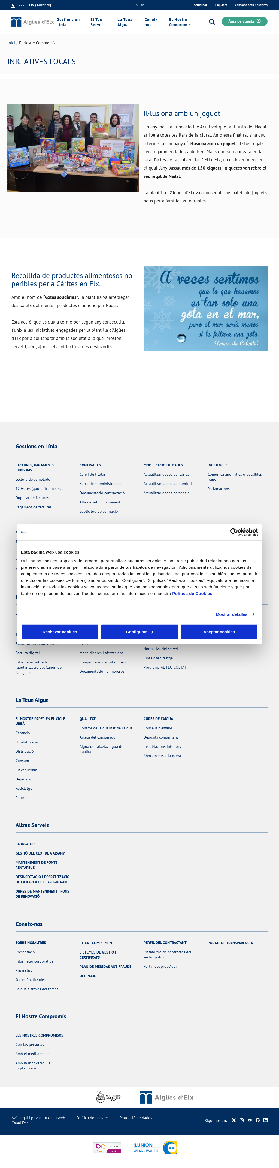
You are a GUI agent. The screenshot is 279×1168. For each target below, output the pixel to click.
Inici (11, 42)
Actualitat (200, 5)
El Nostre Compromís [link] (180, 22)
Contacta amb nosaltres (251, 5)
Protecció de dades (135, 1117)
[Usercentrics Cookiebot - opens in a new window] (234, 532)
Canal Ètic (20, 1123)
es (136, 5)
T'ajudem (221, 5)
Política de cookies (92, 1117)
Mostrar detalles (232, 614)
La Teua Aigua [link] (124, 22)
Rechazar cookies (60, 631)
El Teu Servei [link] (96, 22)
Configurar (139, 631)
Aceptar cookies (219, 631)
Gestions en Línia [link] (68, 22)
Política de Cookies (192, 593)
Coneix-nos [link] (152, 22)
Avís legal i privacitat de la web (38, 1117)
